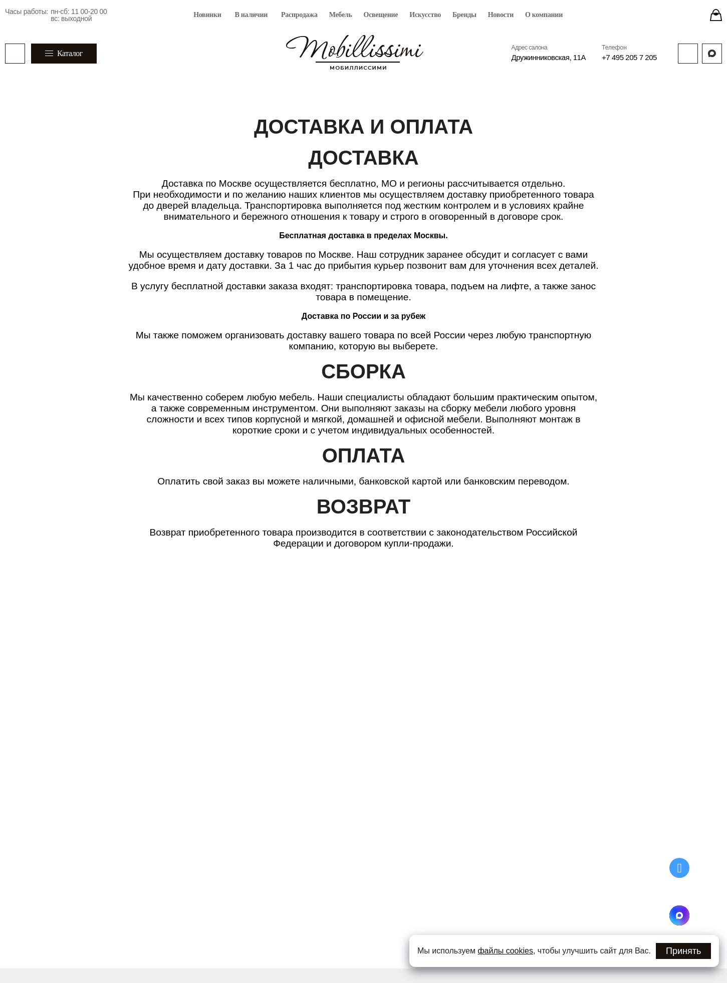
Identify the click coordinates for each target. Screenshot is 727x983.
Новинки (207, 15)
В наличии (251, 15)
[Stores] (716, 15)
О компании (544, 15)
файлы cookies (505, 950)
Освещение (381, 15)
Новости (501, 15)
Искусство (425, 15)
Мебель (340, 15)
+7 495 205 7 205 (629, 57)
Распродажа (299, 15)
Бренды (464, 15)
